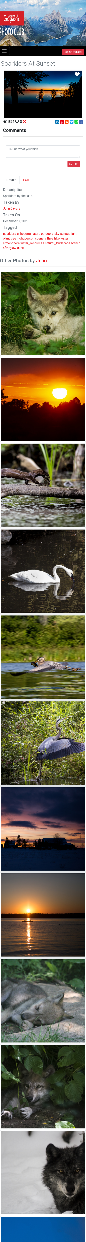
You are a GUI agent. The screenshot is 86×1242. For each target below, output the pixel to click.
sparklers (9, 234)
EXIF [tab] (26, 180)
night (20, 238)
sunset (65, 234)
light (73, 234)
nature (36, 234)
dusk (20, 248)
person (29, 238)
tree (13, 238)
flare (50, 238)
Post (73, 163)
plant (6, 238)
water (64, 238)
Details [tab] (11, 180)
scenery (40, 238)
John (41, 260)
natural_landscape (57, 243)
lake (57, 238)
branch (75, 243)
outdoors (47, 234)
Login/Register (73, 51)
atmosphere (11, 243)
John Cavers (11, 208)
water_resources (32, 243)
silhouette (24, 234)
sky (56, 234)
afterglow (9, 248)
